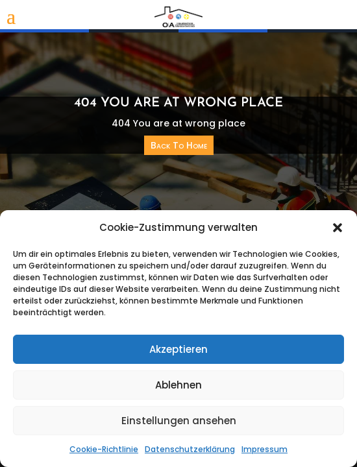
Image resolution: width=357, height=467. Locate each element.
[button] (337, 227)
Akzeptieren (178, 349)
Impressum (264, 449)
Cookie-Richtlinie (103, 449)
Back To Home (179, 145)
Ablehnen (178, 385)
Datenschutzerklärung (190, 449)
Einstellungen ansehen (178, 420)
